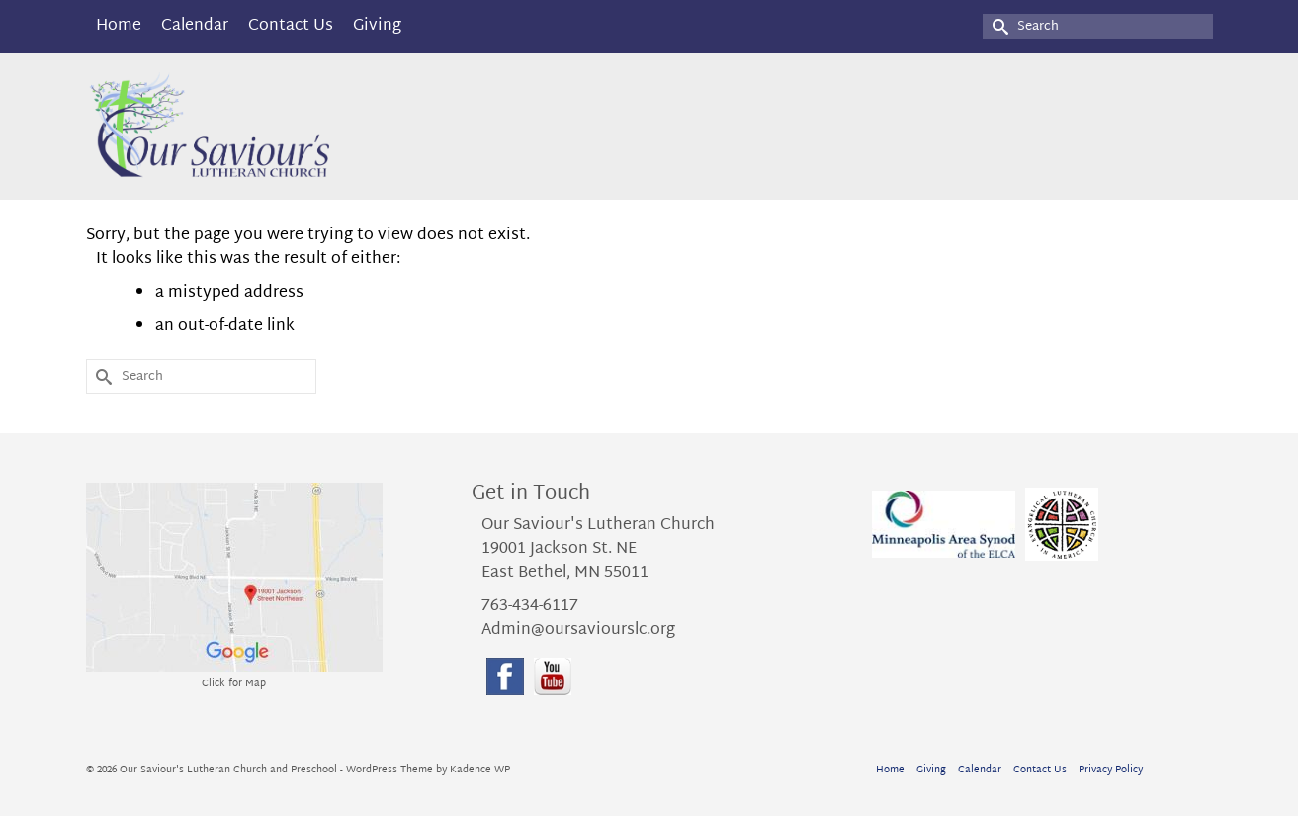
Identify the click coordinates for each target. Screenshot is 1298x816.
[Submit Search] (997, 26)
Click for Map (234, 684)
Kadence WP (480, 770)
